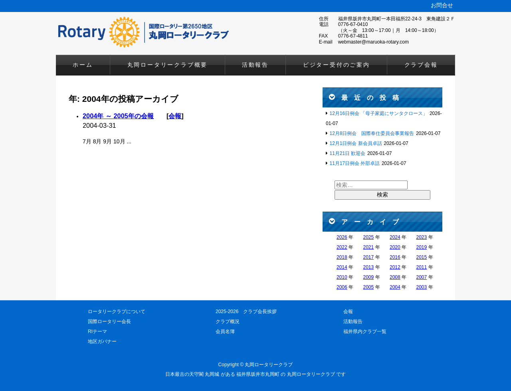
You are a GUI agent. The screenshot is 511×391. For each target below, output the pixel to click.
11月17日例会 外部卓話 (354, 163)
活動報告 (255, 65)
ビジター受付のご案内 (336, 65)
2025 (368, 237)
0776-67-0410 (353, 24)
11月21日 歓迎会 (347, 153)
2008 (395, 277)
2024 (395, 237)
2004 (395, 287)
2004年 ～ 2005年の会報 (118, 115)
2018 (342, 257)
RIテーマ (97, 331)
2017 (368, 257)
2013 (368, 267)
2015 (421, 257)
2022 (342, 247)
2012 (395, 267)
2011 (421, 267)
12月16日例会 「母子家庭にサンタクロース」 (378, 113)
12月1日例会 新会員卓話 (355, 143)
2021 (368, 247)
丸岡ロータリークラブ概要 (167, 65)
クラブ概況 (228, 321)
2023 (421, 237)
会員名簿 (225, 331)
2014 (342, 267)
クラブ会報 (421, 65)
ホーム (83, 65)
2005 (368, 287)
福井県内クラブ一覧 (364, 331)
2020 (395, 247)
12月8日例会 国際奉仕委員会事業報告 (371, 133)
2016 (395, 257)
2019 (421, 247)
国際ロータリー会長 (109, 321)
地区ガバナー (102, 341)
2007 (421, 277)
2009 (368, 277)
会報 (174, 115)
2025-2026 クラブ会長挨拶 (246, 311)
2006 (342, 287)
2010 (342, 277)
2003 (421, 287)
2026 (342, 237)
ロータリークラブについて (116, 311)
